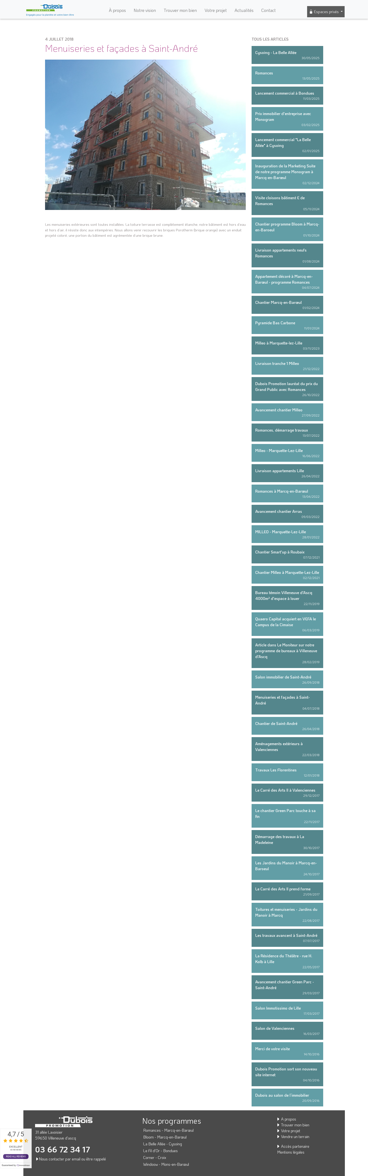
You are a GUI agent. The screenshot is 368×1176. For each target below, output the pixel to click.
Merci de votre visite (272, 1048)
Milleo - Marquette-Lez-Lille (279, 450)
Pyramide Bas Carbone (275, 322)
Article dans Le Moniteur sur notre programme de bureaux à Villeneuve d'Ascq (286, 650)
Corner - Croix (154, 1157)
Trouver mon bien (180, 10)
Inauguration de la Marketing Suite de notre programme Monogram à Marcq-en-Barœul (285, 171)
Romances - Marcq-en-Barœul (168, 1130)
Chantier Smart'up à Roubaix (279, 551)
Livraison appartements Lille (279, 470)
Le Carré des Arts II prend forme (283, 888)
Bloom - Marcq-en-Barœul (165, 1137)
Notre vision (145, 10)
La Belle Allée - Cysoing (162, 1143)
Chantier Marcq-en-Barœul (278, 302)
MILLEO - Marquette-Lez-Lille (280, 531)
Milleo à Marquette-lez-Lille (278, 342)
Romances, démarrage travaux (281, 430)
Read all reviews (16, 1156)
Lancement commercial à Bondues (284, 93)
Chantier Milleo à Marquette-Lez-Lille (287, 572)
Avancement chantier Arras (278, 511)
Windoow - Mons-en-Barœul (166, 1164)
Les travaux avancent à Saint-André (286, 935)
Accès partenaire (292, 1146)
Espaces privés (324, 11)
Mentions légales (290, 1152)
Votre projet (216, 10)
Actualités (244, 10)
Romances (264, 72)
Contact (268, 10)
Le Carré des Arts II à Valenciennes (285, 790)
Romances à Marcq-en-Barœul (281, 491)
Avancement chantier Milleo (278, 409)
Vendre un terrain (292, 1136)
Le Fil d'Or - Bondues (160, 1150)
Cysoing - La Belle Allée (275, 52)
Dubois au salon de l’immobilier (282, 1095)
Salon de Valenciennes (274, 1028)
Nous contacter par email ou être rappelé (70, 1158)
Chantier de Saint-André (276, 723)
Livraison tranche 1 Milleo (277, 363)
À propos (117, 10)
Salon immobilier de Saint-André (283, 676)
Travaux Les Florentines (276, 769)
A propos (286, 1119)
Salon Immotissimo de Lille (278, 1008)
